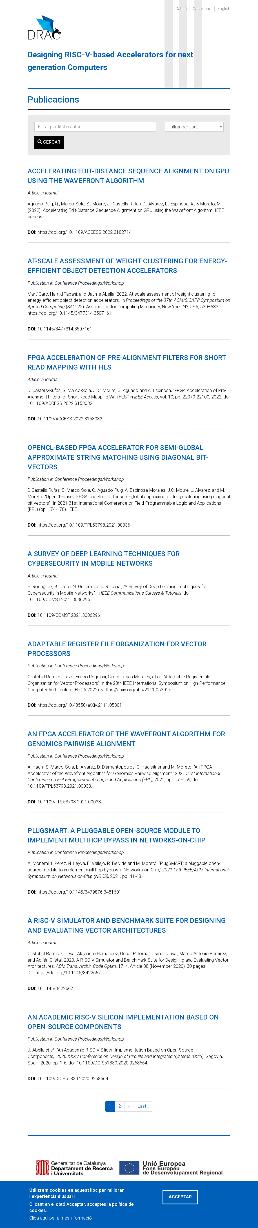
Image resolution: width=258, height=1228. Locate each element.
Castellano (202, 8)
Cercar (48, 142)
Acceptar (180, 1201)
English (223, 8)
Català (181, 8)
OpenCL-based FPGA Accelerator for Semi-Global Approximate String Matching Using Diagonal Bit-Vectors (118, 457)
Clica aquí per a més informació (60, 1222)
